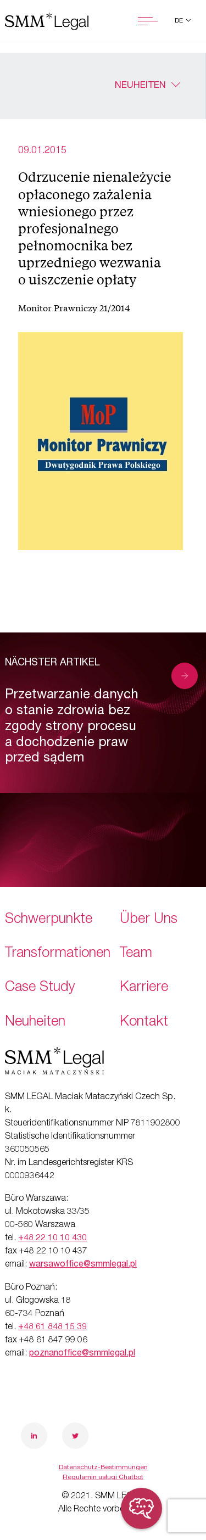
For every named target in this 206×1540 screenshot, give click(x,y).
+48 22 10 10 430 (52, 1238)
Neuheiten (140, 86)
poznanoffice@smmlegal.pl (82, 1353)
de (180, 21)
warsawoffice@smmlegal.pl (83, 1265)
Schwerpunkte (48, 920)
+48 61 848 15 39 (52, 1327)
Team (136, 954)
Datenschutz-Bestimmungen (103, 1467)
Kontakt (144, 1022)
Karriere (144, 988)
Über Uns (148, 920)
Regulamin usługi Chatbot (103, 1477)
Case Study (40, 988)
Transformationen (57, 954)
